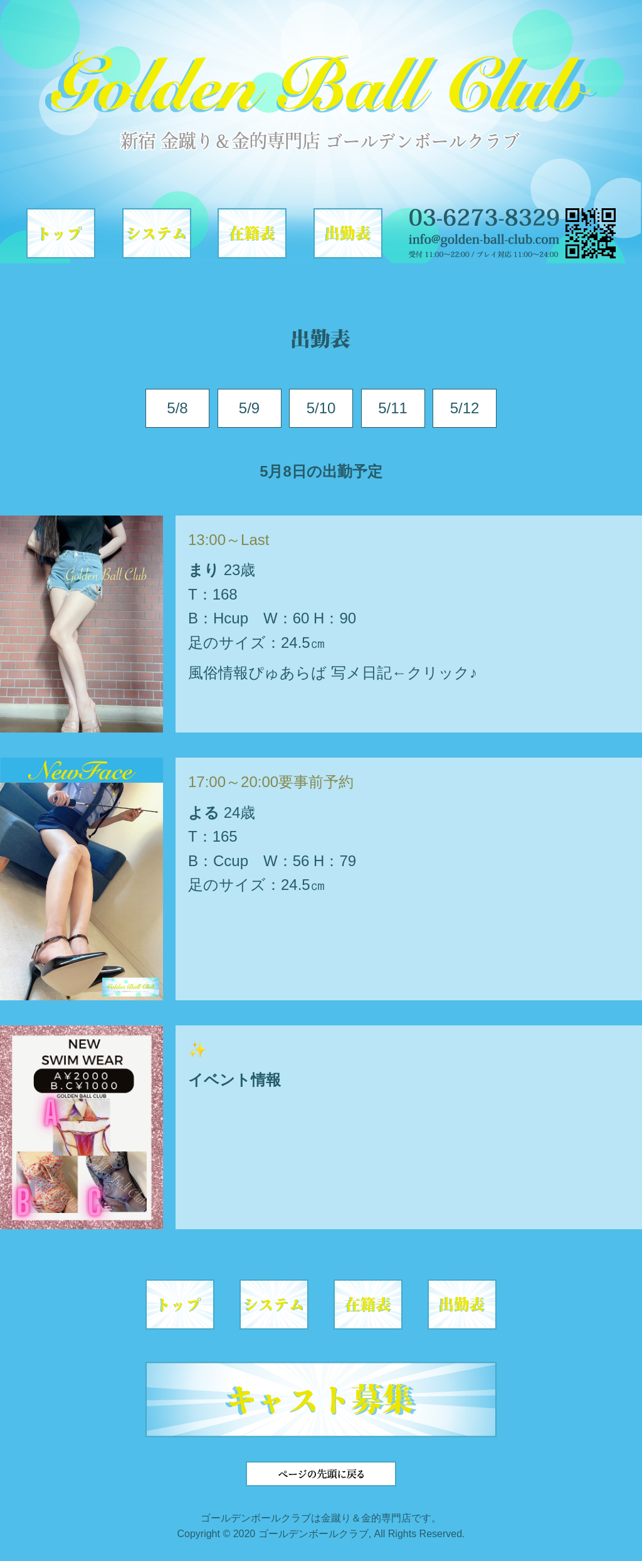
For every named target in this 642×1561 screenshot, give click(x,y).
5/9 (249, 408)
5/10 (321, 408)
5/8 (177, 408)
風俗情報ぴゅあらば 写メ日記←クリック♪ (332, 672)
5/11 (393, 408)
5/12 (465, 408)
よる (203, 812)
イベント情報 (234, 1079)
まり (203, 569)
